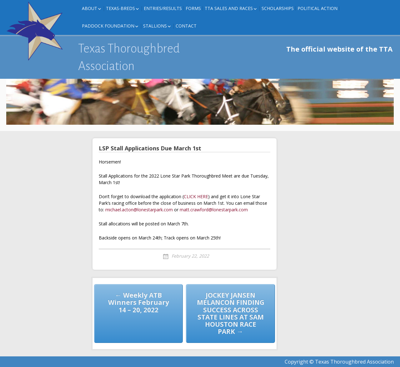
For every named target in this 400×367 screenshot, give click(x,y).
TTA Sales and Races (229, 8)
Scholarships (278, 8)
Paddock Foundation (108, 26)
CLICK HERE (196, 196)
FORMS (193, 8)
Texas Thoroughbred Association (129, 57)
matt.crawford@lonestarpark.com (214, 210)
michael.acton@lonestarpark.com (139, 210)
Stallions (155, 26)
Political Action (318, 8)
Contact (186, 26)
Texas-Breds (120, 8)
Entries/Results (163, 8)
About (89, 8)
